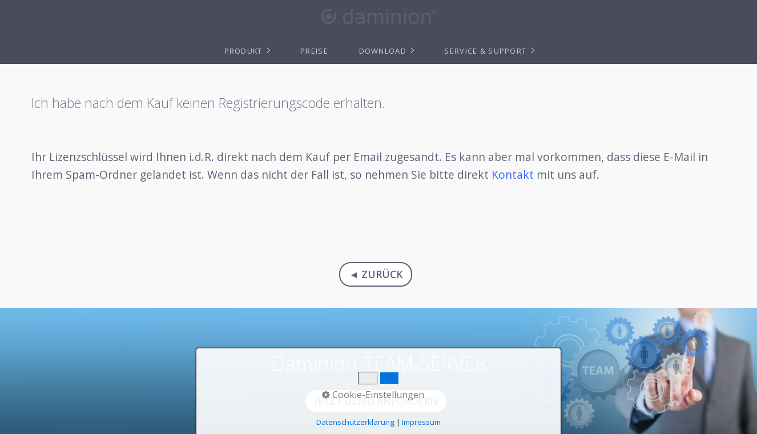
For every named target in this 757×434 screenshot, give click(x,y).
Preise (314, 51)
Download (382, 51)
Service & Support (485, 51)
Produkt (243, 51)
